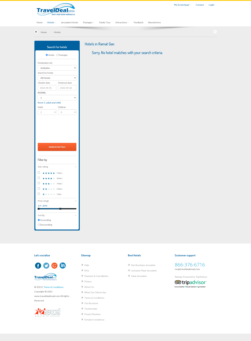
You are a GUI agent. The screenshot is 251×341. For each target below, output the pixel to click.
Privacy (88, 281)
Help (86, 265)
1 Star (49, 194)
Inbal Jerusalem (139, 276)
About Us (89, 287)
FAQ (86, 270)
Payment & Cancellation (96, 276)
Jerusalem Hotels (69, 22)
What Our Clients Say (95, 292)
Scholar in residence (94, 319)
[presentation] (51, 129)
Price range (57, 200)
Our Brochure (91, 303)
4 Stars (50, 178)
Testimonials (90, 308)
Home (40, 22)
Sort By (57, 215)
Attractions (122, 22)
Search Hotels (57, 146)
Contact (200, 4)
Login (211, 4)
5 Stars (50, 172)
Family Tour (105, 22)
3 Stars (50, 183)
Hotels (51, 22)
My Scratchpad (182, 4)
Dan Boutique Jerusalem (143, 265)
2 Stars (50, 188)
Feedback (138, 22)
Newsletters (154, 22)
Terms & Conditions (54, 287)
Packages (88, 22)
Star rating (57, 166)
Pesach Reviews (92, 314)
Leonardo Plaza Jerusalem (144, 270)
